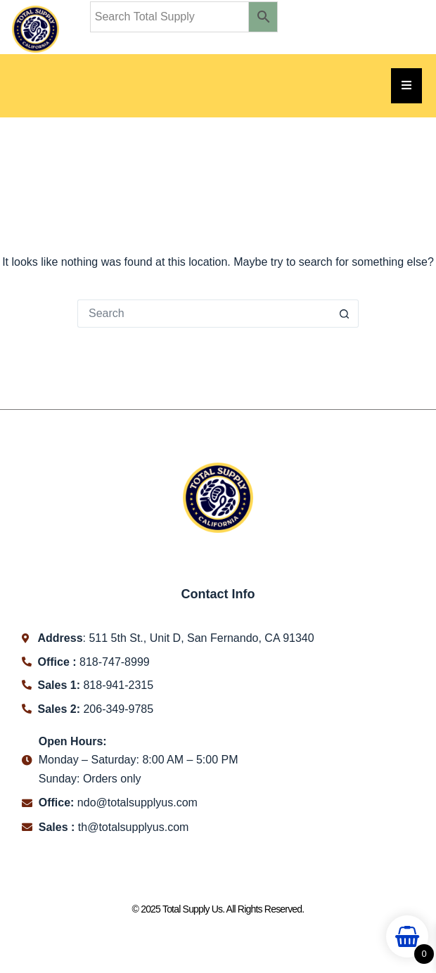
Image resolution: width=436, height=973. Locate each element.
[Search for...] (204, 313)
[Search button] (345, 313)
